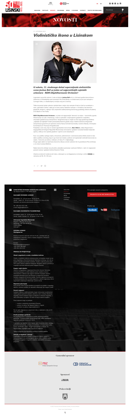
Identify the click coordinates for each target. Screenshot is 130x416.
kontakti (83, 10)
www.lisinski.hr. (18, 273)
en (101, 3)
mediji (68, 10)
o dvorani (75, 10)
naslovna (37, 10)
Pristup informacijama (95, 10)
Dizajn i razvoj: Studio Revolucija (65, 409)
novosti (52, 10)
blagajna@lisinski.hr (23, 207)
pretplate (45, 10)
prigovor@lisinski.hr (34, 307)
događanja (60, 10)
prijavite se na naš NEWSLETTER (102, 194)
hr (97, 3)
